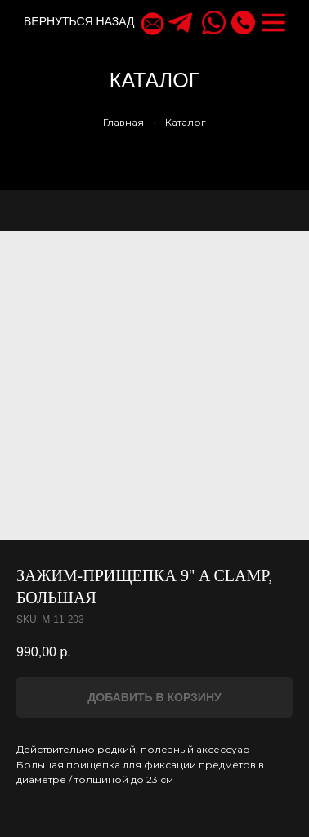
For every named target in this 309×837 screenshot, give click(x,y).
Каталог (185, 122)
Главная (123, 122)
